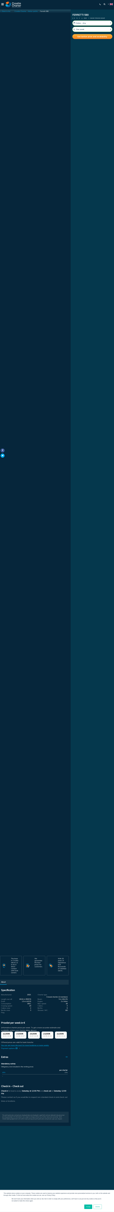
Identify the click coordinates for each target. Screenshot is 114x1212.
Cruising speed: (6, 1006)
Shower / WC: (43, 1010)
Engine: (40, 1001)
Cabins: (40, 1006)
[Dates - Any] (92, 23)
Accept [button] (88, 1207)
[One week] (92, 29)
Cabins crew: (5, 1008)
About (3, 982)
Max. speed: (42, 1004)
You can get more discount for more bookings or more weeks (25, 1045)
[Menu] (2, 5)
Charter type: (42, 995)
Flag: (3, 1013)
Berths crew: (5, 1010)
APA (3, 1072)
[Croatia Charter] (13, 5)
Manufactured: (6, 995)
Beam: (40, 999)
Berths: (40, 1008)
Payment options (11, 1048)
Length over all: (6, 999)
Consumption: (6, 1004)
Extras (4, 1057)
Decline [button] (97, 1207)
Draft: (3, 1001)
